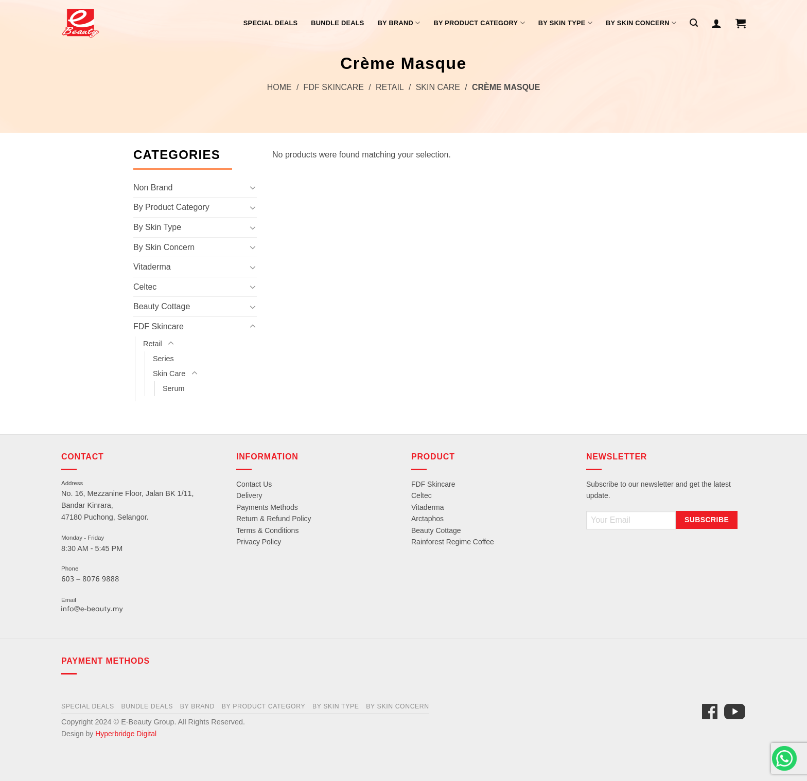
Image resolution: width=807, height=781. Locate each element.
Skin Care (438, 87)
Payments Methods (267, 507)
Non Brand (153, 187)
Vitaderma (152, 266)
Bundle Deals (337, 23)
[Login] (716, 23)
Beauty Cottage (161, 306)
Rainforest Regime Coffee (452, 542)
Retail (390, 87)
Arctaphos (427, 518)
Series (163, 358)
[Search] (694, 23)
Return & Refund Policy (273, 518)
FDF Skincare (334, 87)
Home (279, 87)
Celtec (144, 286)
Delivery (249, 495)
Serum (173, 388)
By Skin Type (565, 23)
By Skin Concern (641, 23)
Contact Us (254, 484)
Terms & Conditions (267, 530)
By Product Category (478, 23)
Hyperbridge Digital (125, 734)
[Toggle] (253, 187)
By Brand (399, 23)
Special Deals (270, 23)
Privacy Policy (258, 542)
